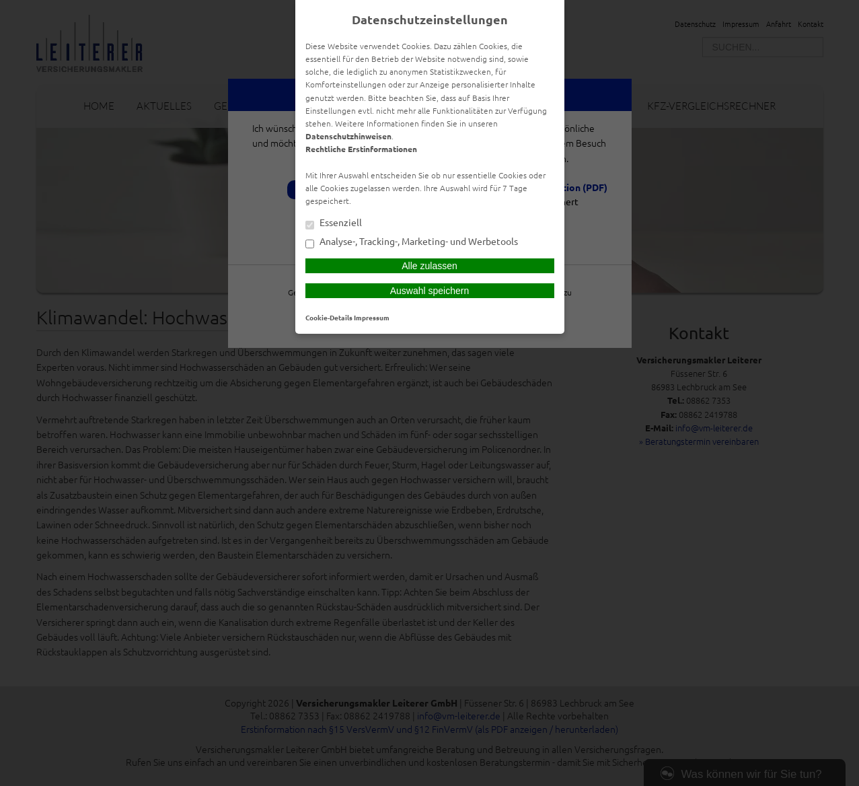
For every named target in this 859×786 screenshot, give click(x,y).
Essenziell (333, 223)
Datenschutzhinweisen (348, 136)
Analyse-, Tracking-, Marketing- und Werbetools (411, 242)
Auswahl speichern (430, 290)
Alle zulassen (429, 265)
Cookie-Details (328, 317)
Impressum (371, 317)
